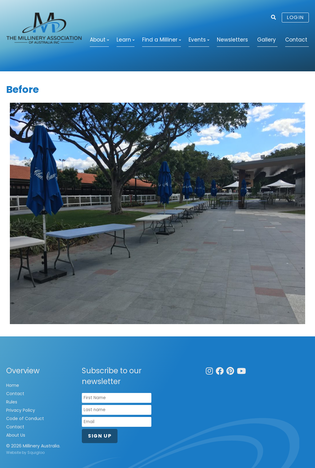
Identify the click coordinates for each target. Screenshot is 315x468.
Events (197, 39)
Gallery (266, 39)
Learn (124, 39)
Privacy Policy (20, 410)
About (98, 39)
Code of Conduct (25, 418)
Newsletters (232, 39)
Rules (11, 402)
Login (295, 17)
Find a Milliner (159, 39)
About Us (15, 435)
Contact (296, 39)
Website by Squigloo (25, 452)
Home (12, 385)
